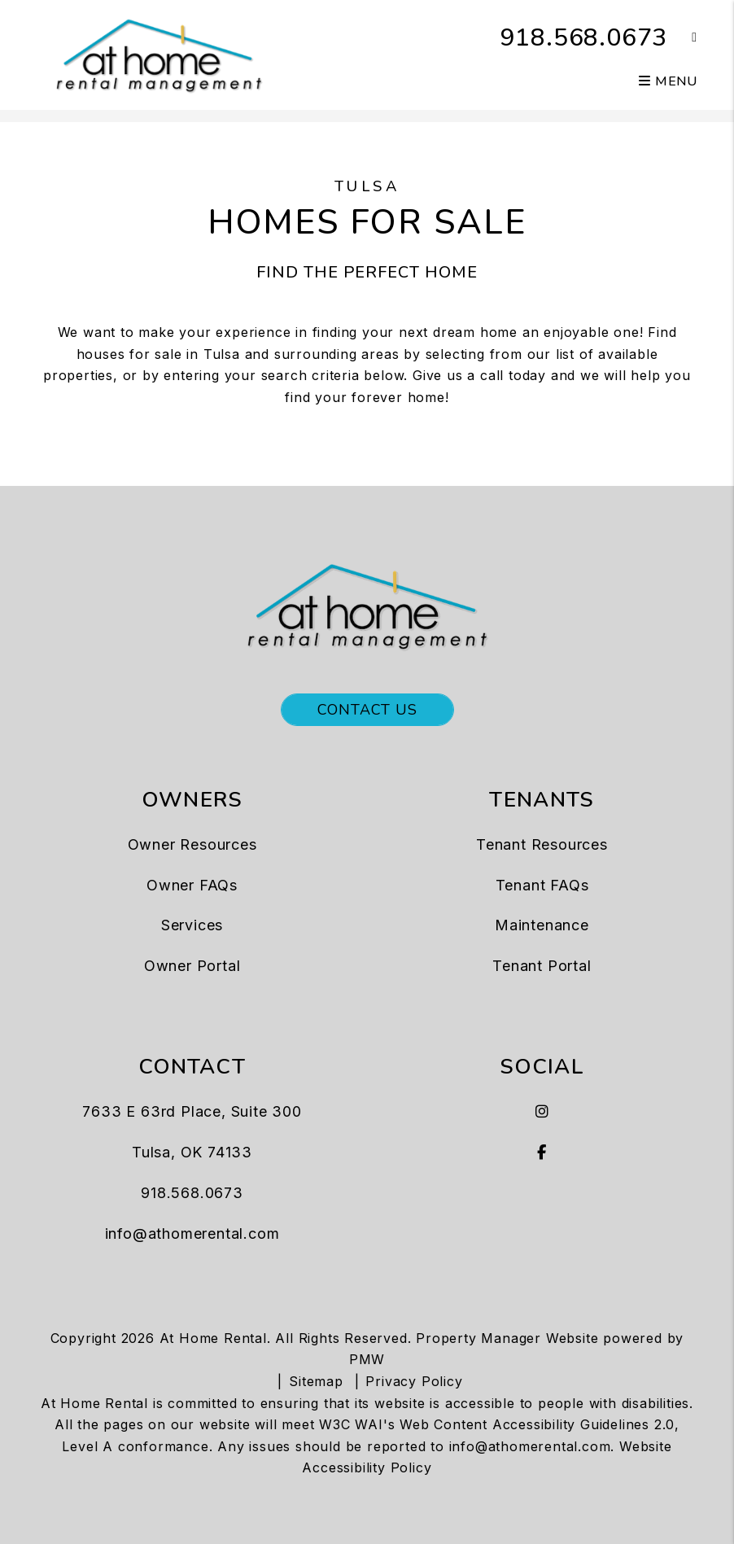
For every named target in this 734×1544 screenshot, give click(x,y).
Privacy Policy (413, 1381)
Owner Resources (192, 844)
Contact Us (367, 710)
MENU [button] (668, 81)
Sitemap (316, 1381)
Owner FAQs (192, 885)
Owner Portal (192, 965)
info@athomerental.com (192, 1233)
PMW (367, 1359)
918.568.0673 (584, 38)
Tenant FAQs (542, 885)
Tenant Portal (541, 965)
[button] (682, 38)
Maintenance (542, 925)
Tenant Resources (542, 844)
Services (192, 925)
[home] (159, 54)
